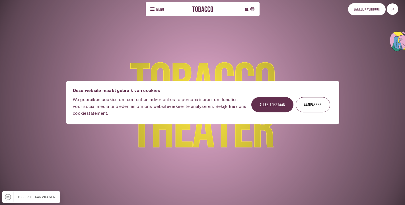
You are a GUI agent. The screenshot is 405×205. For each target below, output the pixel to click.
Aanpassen (313, 104)
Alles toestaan (272, 104)
